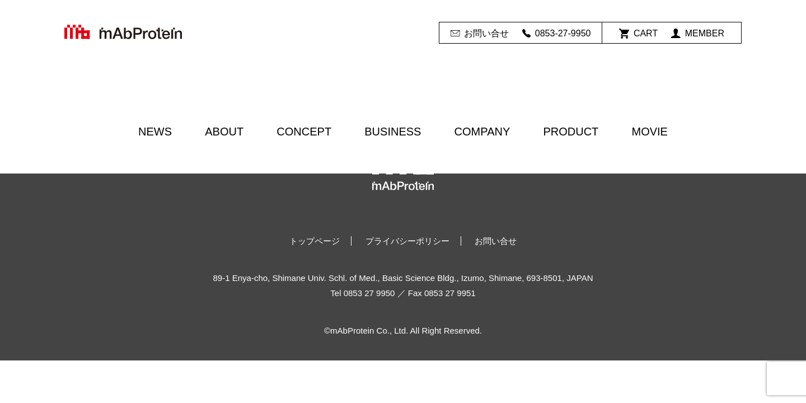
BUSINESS (392, 131)
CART (638, 33)
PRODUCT (570, 131)
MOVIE (649, 131)
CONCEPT (304, 131)
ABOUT (224, 131)
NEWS (155, 131)
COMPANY (482, 131)
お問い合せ (480, 33)
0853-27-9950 (556, 33)
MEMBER (697, 33)
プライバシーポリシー (407, 241)
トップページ (314, 241)
